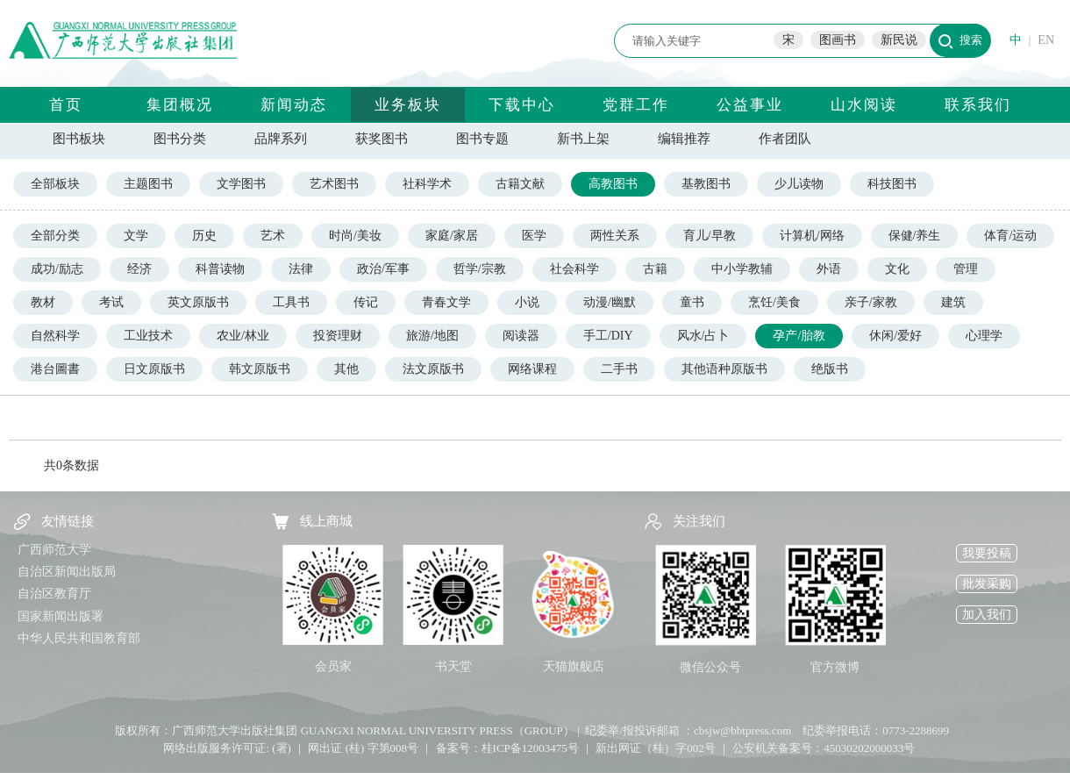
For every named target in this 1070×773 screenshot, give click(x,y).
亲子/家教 (871, 302)
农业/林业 (243, 335)
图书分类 (179, 139)
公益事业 (750, 105)
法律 (301, 269)
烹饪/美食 (774, 302)
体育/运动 (1010, 235)
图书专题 (482, 139)
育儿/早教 (709, 235)
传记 (365, 302)
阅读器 (521, 335)
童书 (692, 302)
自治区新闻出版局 (67, 571)
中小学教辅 (742, 269)
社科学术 (427, 183)
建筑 (953, 302)
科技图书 (892, 183)
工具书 (291, 302)
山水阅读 (864, 105)
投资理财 (337, 335)
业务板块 (407, 105)
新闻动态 (293, 105)
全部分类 (55, 235)
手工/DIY (608, 335)
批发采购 (986, 583)
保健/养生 (914, 235)
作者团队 (785, 139)
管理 (965, 269)
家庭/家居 (451, 235)
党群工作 (636, 105)
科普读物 (220, 269)
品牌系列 (280, 139)
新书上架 (583, 139)
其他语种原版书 (724, 369)
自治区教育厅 (54, 593)
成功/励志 (57, 269)
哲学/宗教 (479, 269)
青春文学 (446, 302)
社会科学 (574, 269)
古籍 (655, 269)
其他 (346, 369)
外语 (829, 269)
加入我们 (986, 614)
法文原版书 (433, 369)
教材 (43, 302)
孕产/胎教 (799, 335)
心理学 (984, 335)
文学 (136, 235)
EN (1046, 40)
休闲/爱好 (895, 335)
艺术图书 (334, 183)
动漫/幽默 (609, 302)
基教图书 (706, 183)
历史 (204, 235)
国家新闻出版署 (60, 616)
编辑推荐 (684, 139)
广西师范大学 (54, 549)
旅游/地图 (432, 335)
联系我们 (978, 105)
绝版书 (829, 369)
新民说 (899, 40)
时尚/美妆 (355, 235)
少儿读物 (799, 183)
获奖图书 (381, 139)
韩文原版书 (259, 369)
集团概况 (179, 105)
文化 (897, 269)
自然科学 (55, 335)
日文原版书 (154, 369)
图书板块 (79, 139)
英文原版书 (198, 302)
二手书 (619, 369)
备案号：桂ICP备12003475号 (507, 748)
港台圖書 (55, 369)
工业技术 (148, 335)
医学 (534, 235)
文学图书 (241, 183)
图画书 (837, 40)
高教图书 (613, 183)
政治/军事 (383, 269)
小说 (527, 302)
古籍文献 (520, 183)
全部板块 (55, 183)
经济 (139, 269)
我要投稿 (986, 553)
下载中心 (522, 105)
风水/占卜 (703, 335)
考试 (111, 302)
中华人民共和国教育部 (79, 638)
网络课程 (532, 369)
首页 (65, 105)
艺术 (272, 235)
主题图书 (148, 183)
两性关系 (614, 235)
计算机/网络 (812, 235)
